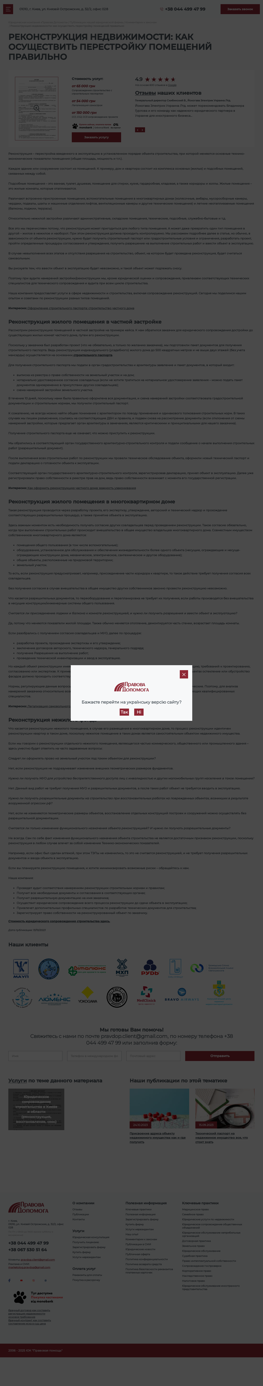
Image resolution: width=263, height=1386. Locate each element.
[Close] (184, 674)
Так (124, 712)
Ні (139, 712)
